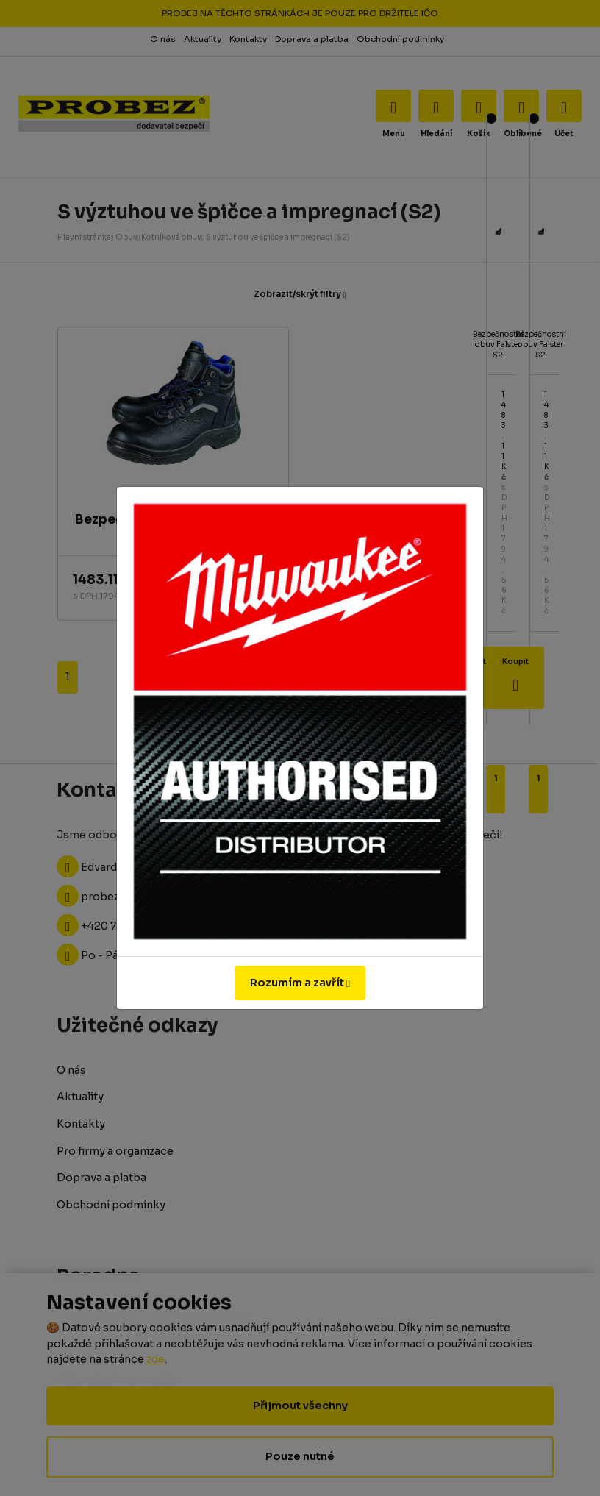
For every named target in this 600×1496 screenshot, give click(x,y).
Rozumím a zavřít (300, 982)
